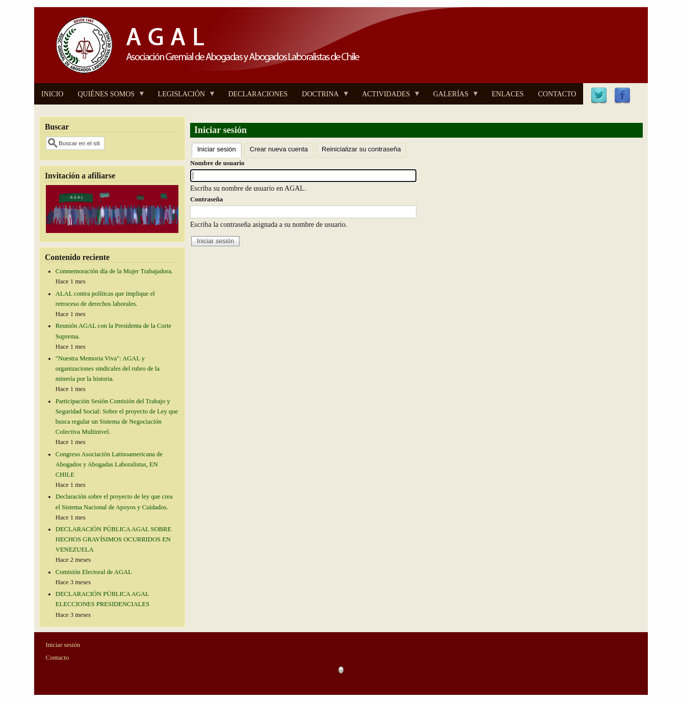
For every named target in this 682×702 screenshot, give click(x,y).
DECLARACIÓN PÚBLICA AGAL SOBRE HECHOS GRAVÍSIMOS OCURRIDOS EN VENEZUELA (113, 539)
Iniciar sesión (219, 148)
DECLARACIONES (258, 94)
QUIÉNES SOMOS (107, 97)
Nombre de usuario (217, 163)
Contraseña (206, 199)
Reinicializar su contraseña (361, 149)
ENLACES (507, 94)
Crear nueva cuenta (279, 149)
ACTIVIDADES (388, 97)
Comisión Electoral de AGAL (94, 572)
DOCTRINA (322, 97)
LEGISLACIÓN (183, 97)
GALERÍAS (452, 97)
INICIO (52, 94)
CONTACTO (557, 94)
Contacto (57, 657)
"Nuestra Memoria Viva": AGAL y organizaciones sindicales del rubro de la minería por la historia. (108, 368)
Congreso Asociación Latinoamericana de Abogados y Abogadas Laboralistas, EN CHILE (109, 464)
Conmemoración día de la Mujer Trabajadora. (114, 271)
